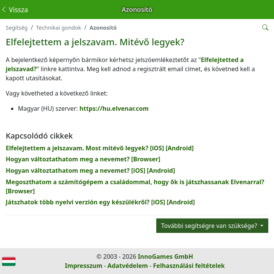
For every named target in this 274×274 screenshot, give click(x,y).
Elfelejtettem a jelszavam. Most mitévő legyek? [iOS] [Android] (100, 148)
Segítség (17, 27)
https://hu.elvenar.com (114, 108)
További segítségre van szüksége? (210, 225)
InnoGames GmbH (165, 256)
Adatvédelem (127, 265)
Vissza (14, 9)
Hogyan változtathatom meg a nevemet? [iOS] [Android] (90, 170)
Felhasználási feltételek (189, 265)
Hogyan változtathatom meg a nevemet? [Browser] (83, 159)
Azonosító (103, 27)
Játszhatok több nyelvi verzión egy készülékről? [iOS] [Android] (100, 202)
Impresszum (83, 265)
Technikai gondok (58, 27)
